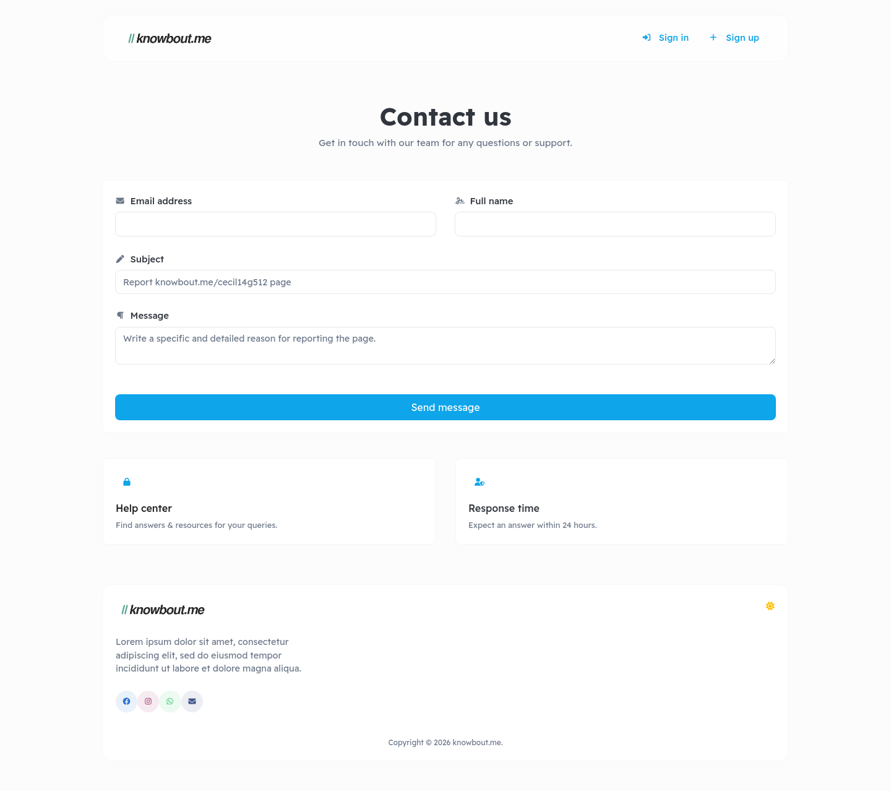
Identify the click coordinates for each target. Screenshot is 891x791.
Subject (139, 259)
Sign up (733, 37)
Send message (445, 407)
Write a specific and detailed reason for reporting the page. (445, 346)
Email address (153, 201)
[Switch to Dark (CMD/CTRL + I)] (770, 606)
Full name (484, 201)
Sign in (665, 37)
